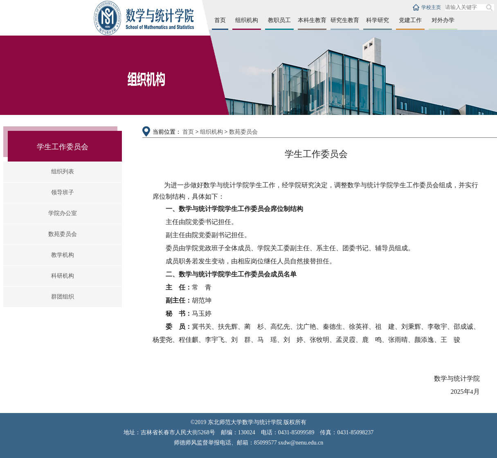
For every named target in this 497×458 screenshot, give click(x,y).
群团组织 (62, 297)
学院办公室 (62, 213)
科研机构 (62, 276)
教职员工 (279, 20)
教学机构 (62, 255)
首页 (220, 20)
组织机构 (246, 20)
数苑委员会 (62, 234)
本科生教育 (312, 20)
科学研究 (377, 20)
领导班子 (62, 192)
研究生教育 (345, 20)
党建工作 (410, 20)
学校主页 (431, 7)
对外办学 (443, 20)
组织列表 (62, 171)
